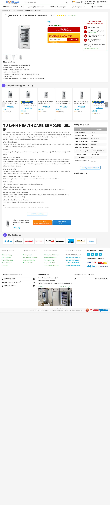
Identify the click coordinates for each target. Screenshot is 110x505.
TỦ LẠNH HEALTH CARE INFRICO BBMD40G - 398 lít (81, 103)
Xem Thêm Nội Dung (37, 213)
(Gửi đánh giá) (72, 15)
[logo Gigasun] (103, 266)
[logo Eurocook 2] (103, 262)
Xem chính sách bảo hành (91, 48)
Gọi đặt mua (62, 222)
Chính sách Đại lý (7, 263)
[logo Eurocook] (92, 262)
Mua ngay (42, 222)
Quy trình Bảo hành (49, 263)
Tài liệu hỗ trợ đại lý (7, 260)
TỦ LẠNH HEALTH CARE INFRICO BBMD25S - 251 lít (21, 222)
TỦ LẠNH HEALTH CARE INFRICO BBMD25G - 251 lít (45, 103)
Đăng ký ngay (73, 39)
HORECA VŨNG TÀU (18, 286)
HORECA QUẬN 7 (18, 279)
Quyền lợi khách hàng (29, 260)
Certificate (5, 265)
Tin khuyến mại (27, 255)
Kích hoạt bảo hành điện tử (51, 255)
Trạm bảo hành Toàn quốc (51, 265)
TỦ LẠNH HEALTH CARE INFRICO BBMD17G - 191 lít (28, 105)
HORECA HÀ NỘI (91, 279)
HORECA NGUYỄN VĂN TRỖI (18, 282)
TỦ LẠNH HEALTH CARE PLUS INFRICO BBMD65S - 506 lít (99, 105)
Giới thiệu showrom (44, 287)
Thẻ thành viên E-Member (30, 257)
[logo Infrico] (92, 266)
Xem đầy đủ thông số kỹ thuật (90, 168)
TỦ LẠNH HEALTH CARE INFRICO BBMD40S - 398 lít (63, 103)
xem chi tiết (93, 32)
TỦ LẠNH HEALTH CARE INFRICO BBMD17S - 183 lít (10, 103)
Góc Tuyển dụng (6, 257)
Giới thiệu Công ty (7, 255)
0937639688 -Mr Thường (65, 283)
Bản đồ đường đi (66, 287)
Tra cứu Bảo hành (49, 260)
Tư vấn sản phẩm (28, 263)
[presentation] (3, 104)
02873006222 (48, 283)
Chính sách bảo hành (50, 257)
